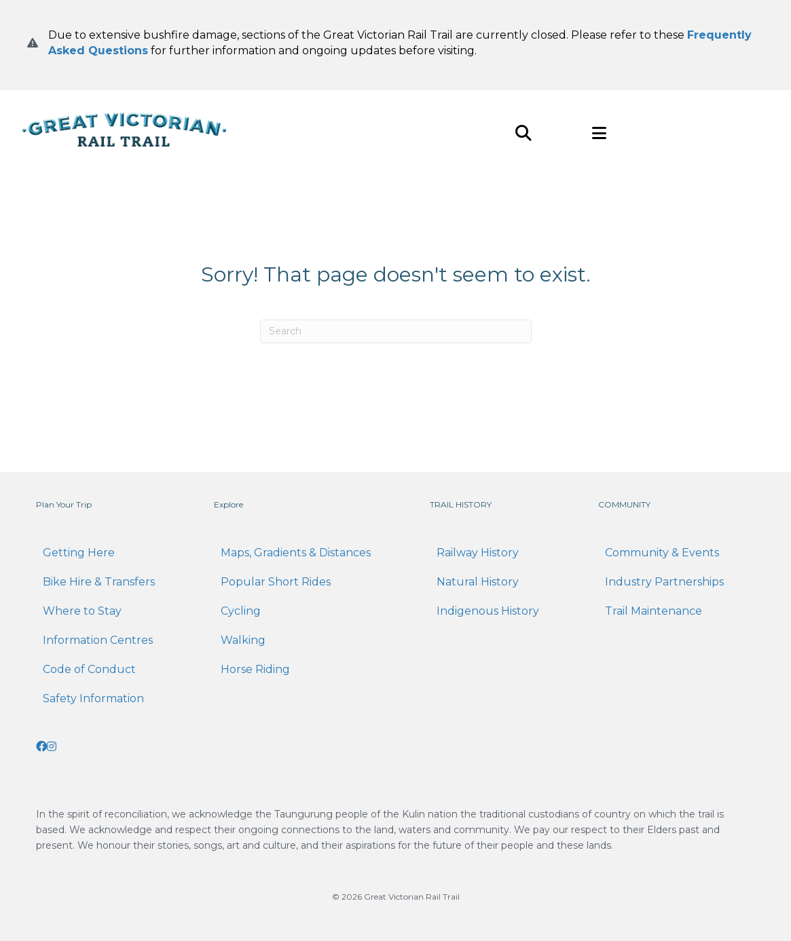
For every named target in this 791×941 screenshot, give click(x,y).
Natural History (478, 581)
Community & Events (662, 552)
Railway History (478, 552)
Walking (243, 640)
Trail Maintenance (653, 610)
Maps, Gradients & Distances (296, 552)
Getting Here (79, 552)
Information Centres (98, 640)
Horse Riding (255, 669)
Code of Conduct (89, 669)
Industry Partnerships (664, 581)
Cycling (241, 610)
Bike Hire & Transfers (99, 581)
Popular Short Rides (276, 581)
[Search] (396, 331)
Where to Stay (82, 610)
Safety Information (93, 698)
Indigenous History (488, 610)
